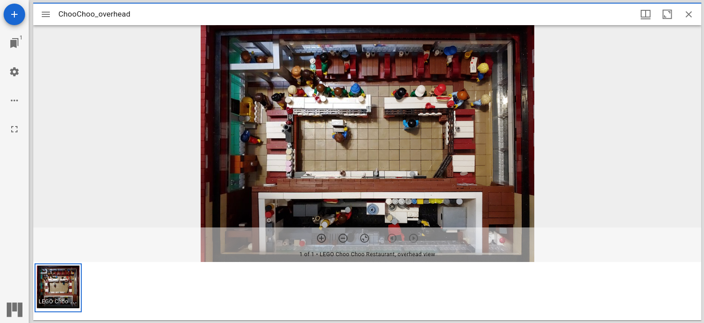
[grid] (367, 291)
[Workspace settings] (14, 72)
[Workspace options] (14, 100)
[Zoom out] (343, 238)
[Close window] (689, 14)
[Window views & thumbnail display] (645, 14)
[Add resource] (14, 14)
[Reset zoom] (364, 238)
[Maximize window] (667, 14)
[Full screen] (14, 129)
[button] (58, 288)
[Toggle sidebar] (46, 14)
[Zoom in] (321, 238)
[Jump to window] (14, 43)
